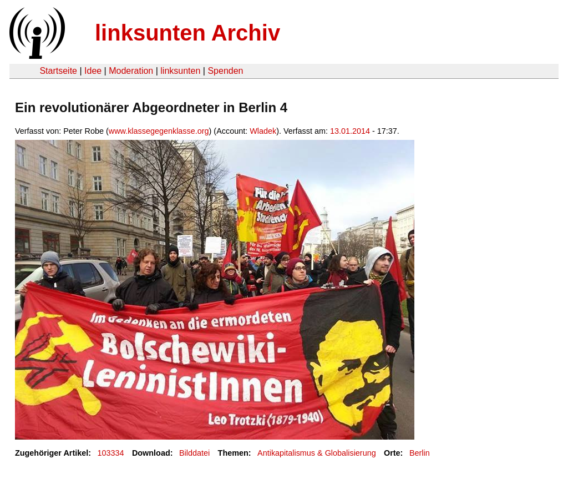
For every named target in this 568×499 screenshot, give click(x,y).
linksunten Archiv (187, 33)
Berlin (419, 452)
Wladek (263, 131)
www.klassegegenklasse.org (159, 131)
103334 (111, 452)
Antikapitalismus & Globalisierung (316, 452)
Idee (93, 70)
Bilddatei (194, 452)
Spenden (225, 70)
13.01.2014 (350, 131)
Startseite (58, 70)
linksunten (180, 70)
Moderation (131, 70)
